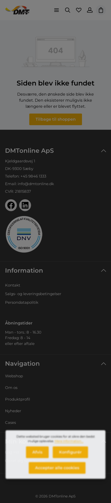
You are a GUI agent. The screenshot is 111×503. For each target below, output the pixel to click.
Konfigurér (70, 455)
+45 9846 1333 (33, 176)
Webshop (14, 376)
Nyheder (13, 410)
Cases (10, 422)
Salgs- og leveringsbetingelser (33, 293)
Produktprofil (17, 399)
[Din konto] (90, 10)
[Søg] (68, 10)
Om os (11, 387)
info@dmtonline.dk (36, 183)
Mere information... (69, 444)
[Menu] (56, 10)
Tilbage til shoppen (56, 119)
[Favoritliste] (79, 10)
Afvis (37, 455)
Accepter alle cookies (57, 470)
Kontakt (12, 285)
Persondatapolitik (21, 302)
